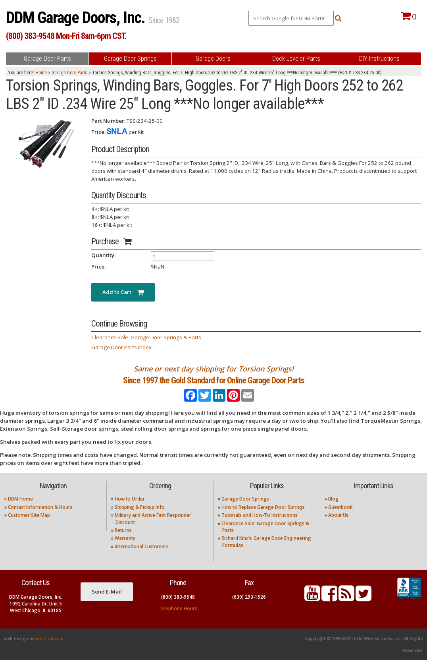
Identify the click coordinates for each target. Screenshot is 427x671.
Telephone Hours (177, 619)
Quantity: (103, 255)
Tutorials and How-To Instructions (259, 526)
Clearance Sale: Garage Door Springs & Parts (146, 337)
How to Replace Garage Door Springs (263, 517)
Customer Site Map (29, 526)
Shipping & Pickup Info (140, 517)
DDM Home (20, 509)
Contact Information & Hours (40, 517)
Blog (333, 509)
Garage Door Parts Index (121, 347)
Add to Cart (123, 292)
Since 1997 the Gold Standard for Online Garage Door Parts (213, 386)
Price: (98, 131)
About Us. (339, 526)
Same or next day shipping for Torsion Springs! (214, 368)
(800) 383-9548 (178, 607)
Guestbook (340, 517)
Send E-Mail (107, 601)
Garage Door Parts (69, 72)
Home (41, 72)
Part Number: (108, 120)
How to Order (130, 509)
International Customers (142, 557)
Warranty (125, 549)
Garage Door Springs (245, 509)
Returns (123, 541)
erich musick (49, 649)
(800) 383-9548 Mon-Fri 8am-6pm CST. (66, 36)
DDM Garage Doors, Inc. (77, 17)
